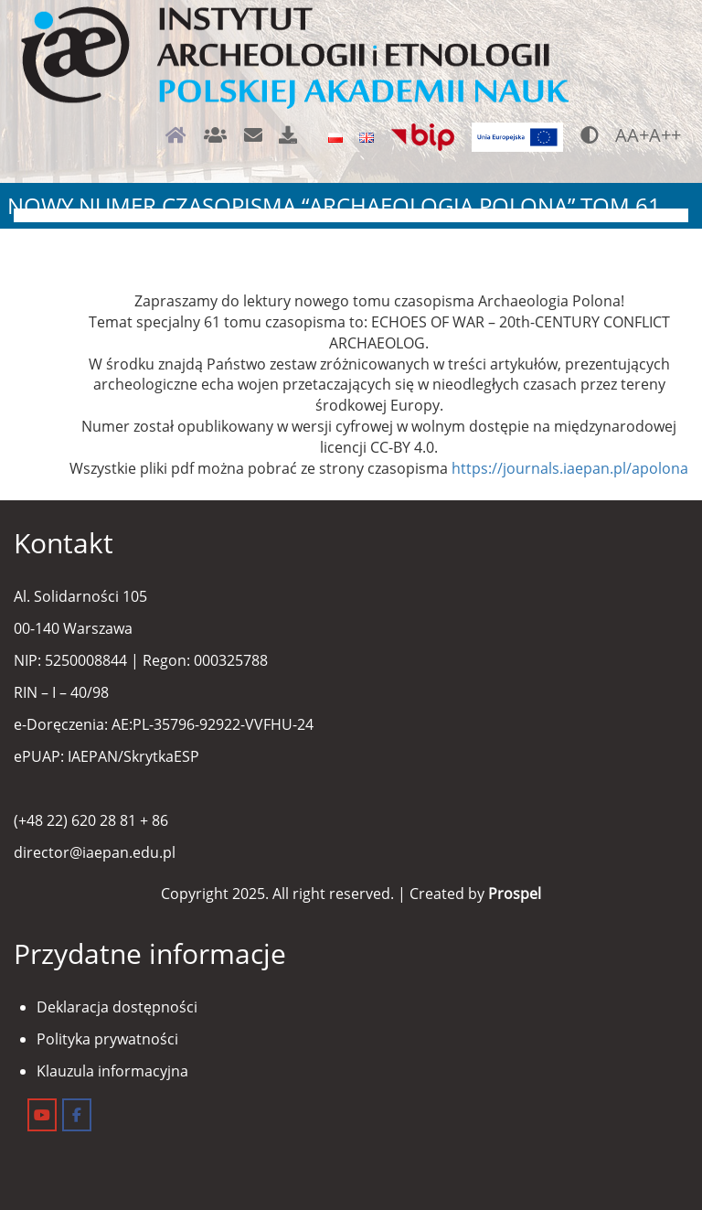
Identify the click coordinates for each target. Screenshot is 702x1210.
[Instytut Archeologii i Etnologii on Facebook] (76, 1114)
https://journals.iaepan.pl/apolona (570, 468)
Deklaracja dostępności (117, 1007)
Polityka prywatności (107, 1039)
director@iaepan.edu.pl (95, 852)
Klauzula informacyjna (112, 1071)
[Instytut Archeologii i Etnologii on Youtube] (42, 1114)
